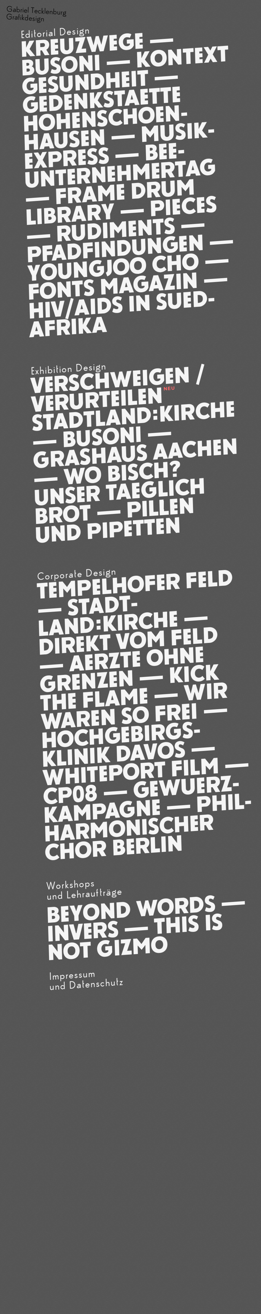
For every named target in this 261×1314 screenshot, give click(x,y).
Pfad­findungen (115, 248)
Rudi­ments (116, 230)
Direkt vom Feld (128, 640)
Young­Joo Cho (113, 267)
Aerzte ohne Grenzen (122, 669)
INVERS (83, 931)
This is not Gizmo (135, 937)
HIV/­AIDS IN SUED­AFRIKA (121, 313)
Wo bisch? (122, 472)
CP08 (70, 795)
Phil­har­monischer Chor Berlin (148, 827)
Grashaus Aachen (135, 453)
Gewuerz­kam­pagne (141, 799)
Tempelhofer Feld (134, 584)
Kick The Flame (129, 687)
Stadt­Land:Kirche (133, 415)
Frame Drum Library (110, 202)
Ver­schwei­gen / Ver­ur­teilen (117, 389)
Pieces (183, 206)
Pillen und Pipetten (115, 520)
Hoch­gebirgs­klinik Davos (121, 744)
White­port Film (130, 771)
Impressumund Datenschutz (86, 979)
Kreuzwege (82, 45)
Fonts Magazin (113, 286)
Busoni (61, 65)
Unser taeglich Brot (120, 501)
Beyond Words (131, 909)
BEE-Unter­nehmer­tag (120, 165)
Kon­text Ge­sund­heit (125, 70)
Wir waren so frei (134, 706)
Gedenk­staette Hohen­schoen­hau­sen (105, 118)
